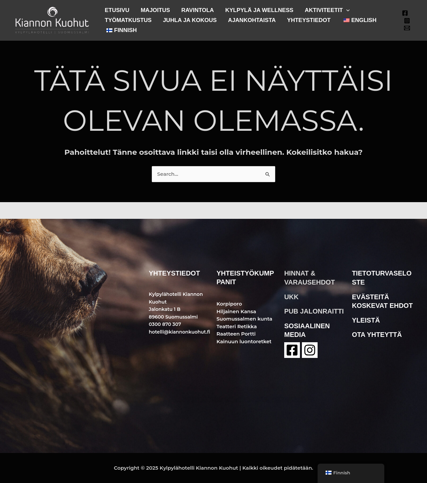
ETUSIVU (117, 10)
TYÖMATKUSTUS (128, 20)
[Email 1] (407, 28)
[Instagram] (407, 21)
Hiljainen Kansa (237, 311)
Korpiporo (229, 304)
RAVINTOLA (197, 10)
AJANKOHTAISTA (252, 20)
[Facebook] (405, 13)
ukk (291, 296)
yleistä (366, 319)
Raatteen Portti (236, 334)
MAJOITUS (155, 10)
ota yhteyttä (377, 333)
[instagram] (310, 349)
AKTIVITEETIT (327, 10)
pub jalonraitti (314, 310)
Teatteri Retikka (237, 326)
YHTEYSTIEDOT (309, 20)
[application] (346, 10)
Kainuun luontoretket (244, 341)
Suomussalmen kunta (245, 319)
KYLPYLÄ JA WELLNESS (259, 10)
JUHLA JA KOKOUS (190, 20)
